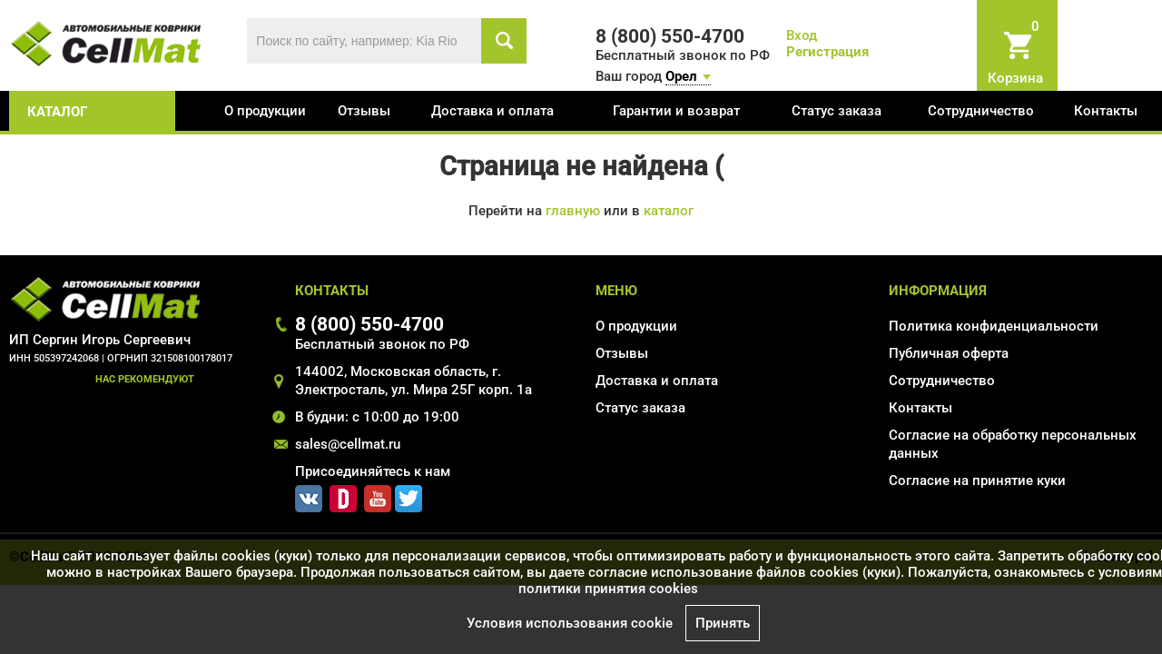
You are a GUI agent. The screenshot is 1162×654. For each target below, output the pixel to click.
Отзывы (364, 111)
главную (573, 211)
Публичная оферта (949, 353)
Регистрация (827, 52)
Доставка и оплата (492, 111)
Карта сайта (927, 507)
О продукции (265, 111)
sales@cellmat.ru (347, 444)
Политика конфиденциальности (993, 326)
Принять (722, 623)
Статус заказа (836, 111)
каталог (57, 112)
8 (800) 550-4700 (369, 323)
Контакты (1105, 111)
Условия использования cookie (570, 623)
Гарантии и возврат (676, 111)
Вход (801, 35)
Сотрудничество (981, 111)
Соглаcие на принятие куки (977, 480)
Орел (681, 76)
